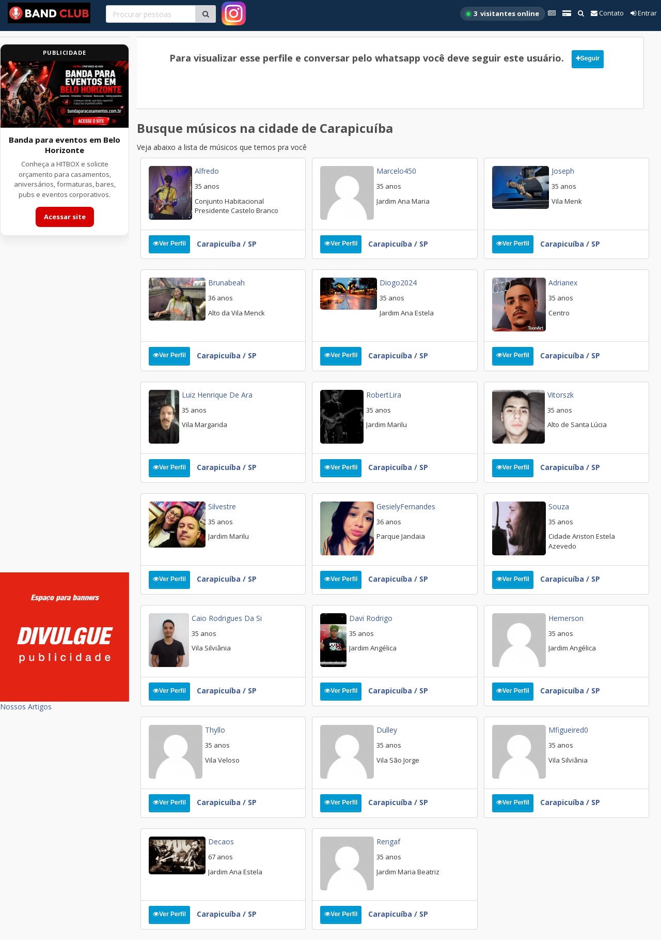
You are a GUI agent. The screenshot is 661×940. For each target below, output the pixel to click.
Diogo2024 (398, 282)
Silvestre (222, 506)
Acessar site (65, 216)
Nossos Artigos (26, 706)
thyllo (215, 730)
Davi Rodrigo (370, 618)
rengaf (388, 841)
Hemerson (566, 618)
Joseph (563, 171)
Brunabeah (226, 282)
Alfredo (207, 171)
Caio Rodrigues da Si (227, 618)
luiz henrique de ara (217, 395)
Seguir (588, 58)
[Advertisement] (64, 410)
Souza (558, 506)
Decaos (221, 841)
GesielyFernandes (405, 506)
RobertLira (383, 395)
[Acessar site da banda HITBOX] (65, 94)
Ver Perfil (169, 243)
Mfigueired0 (568, 730)
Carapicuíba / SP (227, 244)
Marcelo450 (396, 171)
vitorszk (560, 395)
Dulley (386, 730)
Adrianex (562, 282)
